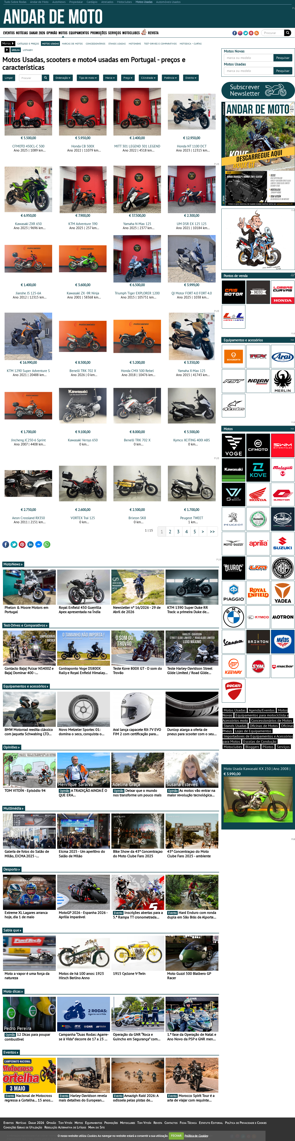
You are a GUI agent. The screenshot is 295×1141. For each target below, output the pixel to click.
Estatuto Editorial (211, 1123)
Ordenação (63, 77)
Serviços (114, 32)
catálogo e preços (28, 43)
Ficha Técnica (188, 1123)
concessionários (95, 43)
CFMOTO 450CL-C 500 (28, 146)
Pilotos (268, 746)
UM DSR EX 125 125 (191, 224)
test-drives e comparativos (160, 43)
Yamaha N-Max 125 (137, 224)
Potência (170, 77)
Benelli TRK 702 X (83, 371)
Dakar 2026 (37, 32)
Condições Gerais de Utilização (22, 1127)
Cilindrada (148, 77)
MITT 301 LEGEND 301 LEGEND (137, 146)
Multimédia (13, 808)
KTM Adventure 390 (82, 224)
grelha (16, 50)
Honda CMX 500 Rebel (137, 371)
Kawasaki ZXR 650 (28, 224)
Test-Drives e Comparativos (25, 625)
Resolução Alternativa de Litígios (65, 1127)
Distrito (190, 77)
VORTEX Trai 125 (83, 518)
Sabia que (12, 930)
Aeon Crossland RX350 (28, 518)
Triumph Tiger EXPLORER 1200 (137, 293)
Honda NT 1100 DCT (191, 146)
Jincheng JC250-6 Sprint (28, 440)
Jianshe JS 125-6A (28, 293)
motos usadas (50, 43)
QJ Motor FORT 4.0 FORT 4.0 (192, 293)
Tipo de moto (88, 77)
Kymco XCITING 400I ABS (191, 440)
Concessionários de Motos (271, 720)
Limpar (9, 77)
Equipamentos (79, 32)
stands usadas (117, 43)
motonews (135, 43)
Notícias (22, 32)
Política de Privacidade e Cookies (245, 1123)
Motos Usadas (235, 710)
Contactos (170, 1123)
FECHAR (176, 1136)
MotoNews (13, 564)
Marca (110, 77)
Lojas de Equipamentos (253, 731)
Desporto (11, 869)
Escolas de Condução (259, 741)
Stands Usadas (235, 725)
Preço (127, 77)
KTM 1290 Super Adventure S (28, 371)
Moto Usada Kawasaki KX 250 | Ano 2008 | (258, 794)
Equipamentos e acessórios (26, 686)
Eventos (9, 32)
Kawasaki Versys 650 (83, 440)
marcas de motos (72, 43)
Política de (196, 1136)
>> (212, 531)
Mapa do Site (96, 1127)
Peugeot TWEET (191, 518)
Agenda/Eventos (262, 710)
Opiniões (11, 747)
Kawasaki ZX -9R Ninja (83, 293)
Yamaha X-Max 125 (191, 371)
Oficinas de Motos (264, 725)
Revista (153, 32)
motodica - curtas (190, 43)
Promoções (98, 32)
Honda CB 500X (82, 146)
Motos (63, 32)
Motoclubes (131, 32)
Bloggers (252, 746)
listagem (28, 50)
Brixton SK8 (137, 518)
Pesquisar (283, 58)
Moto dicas (13, 991)
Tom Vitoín (65, 1123)
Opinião (51, 32)
